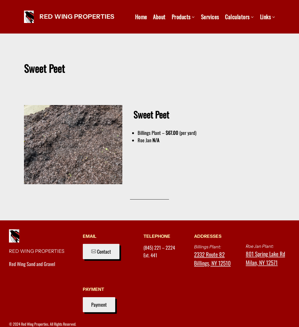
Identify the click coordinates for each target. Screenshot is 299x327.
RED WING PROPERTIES (77, 16)
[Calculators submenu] (252, 16)
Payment (99, 304)
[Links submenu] (273, 16)
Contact (101, 251)
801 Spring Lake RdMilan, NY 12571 (265, 258)
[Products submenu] (193, 16)
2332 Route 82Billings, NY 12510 (212, 258)
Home (141, 17)
